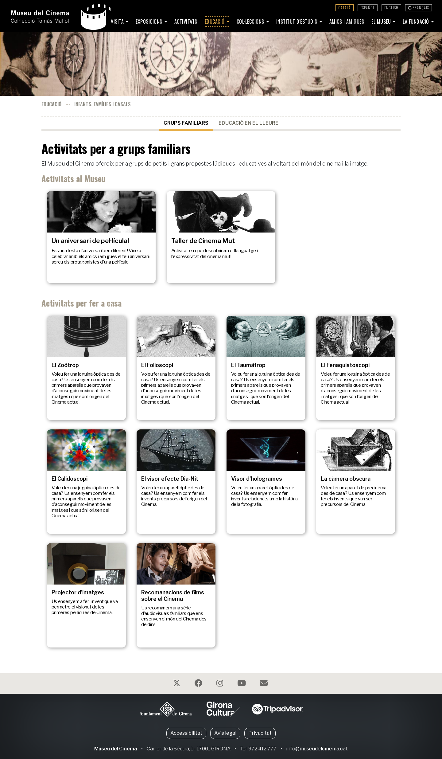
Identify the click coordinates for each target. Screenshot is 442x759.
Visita (118, 21)
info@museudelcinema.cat (317, 749)
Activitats (185, 21)
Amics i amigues (346, 21)
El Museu (381, 21)
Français (418, 7)
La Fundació (416, 21)
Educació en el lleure (248, 123)
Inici (99, 21)
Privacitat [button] (260, 733)
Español (367, 7)
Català (344, 7)
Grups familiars (186, 123)
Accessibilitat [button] (186, 733)
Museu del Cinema (115, 749)
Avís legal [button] (225, 733)
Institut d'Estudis (297, 21)
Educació (215, 21)
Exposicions (150, 21)
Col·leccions (251, 21)
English (391, 7)
